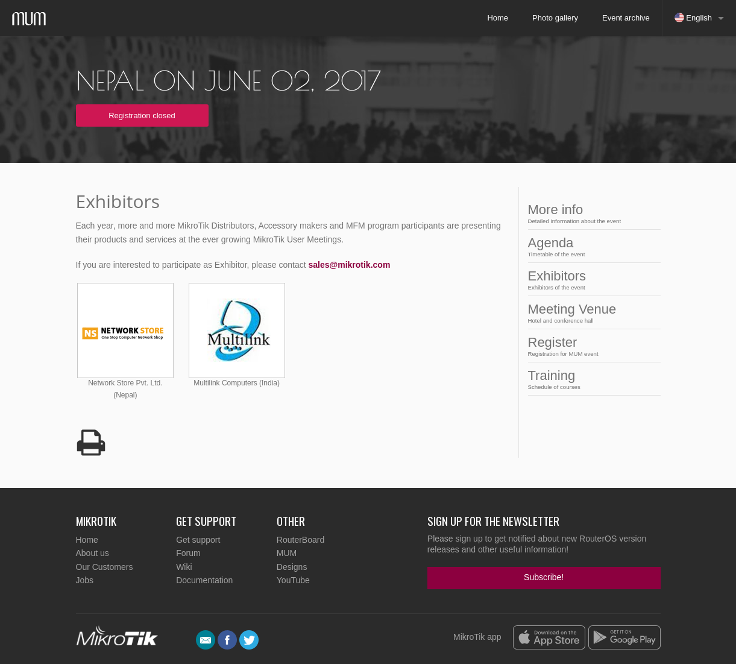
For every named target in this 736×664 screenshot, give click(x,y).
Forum (188, 553)
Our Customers (104, 567)
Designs (292, 567)
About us (92, 553)
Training (590, 379)
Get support (198, 540)
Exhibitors (590, 279)
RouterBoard (300, 540)
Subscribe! (544, 577)
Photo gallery (555, 17)
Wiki (184, 567)
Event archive (626, 17)
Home (497, 17)
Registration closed (142, 115)
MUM (287, 553)
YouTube (293, 580)
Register (590, 346)
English (693, 17)
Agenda (590, 246)
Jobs (85, 580)
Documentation (204, 580)
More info (590, 213)
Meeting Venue (590, 313)
